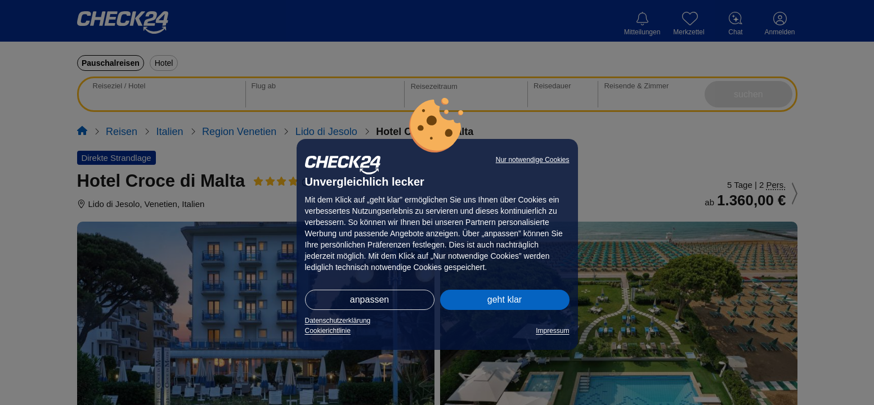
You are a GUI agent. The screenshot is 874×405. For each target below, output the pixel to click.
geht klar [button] (504, 299)
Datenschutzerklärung (338, 321)
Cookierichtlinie (328, 331)
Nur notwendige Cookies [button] (533, 160)
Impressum (552, 331)
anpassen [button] (369, 299)
